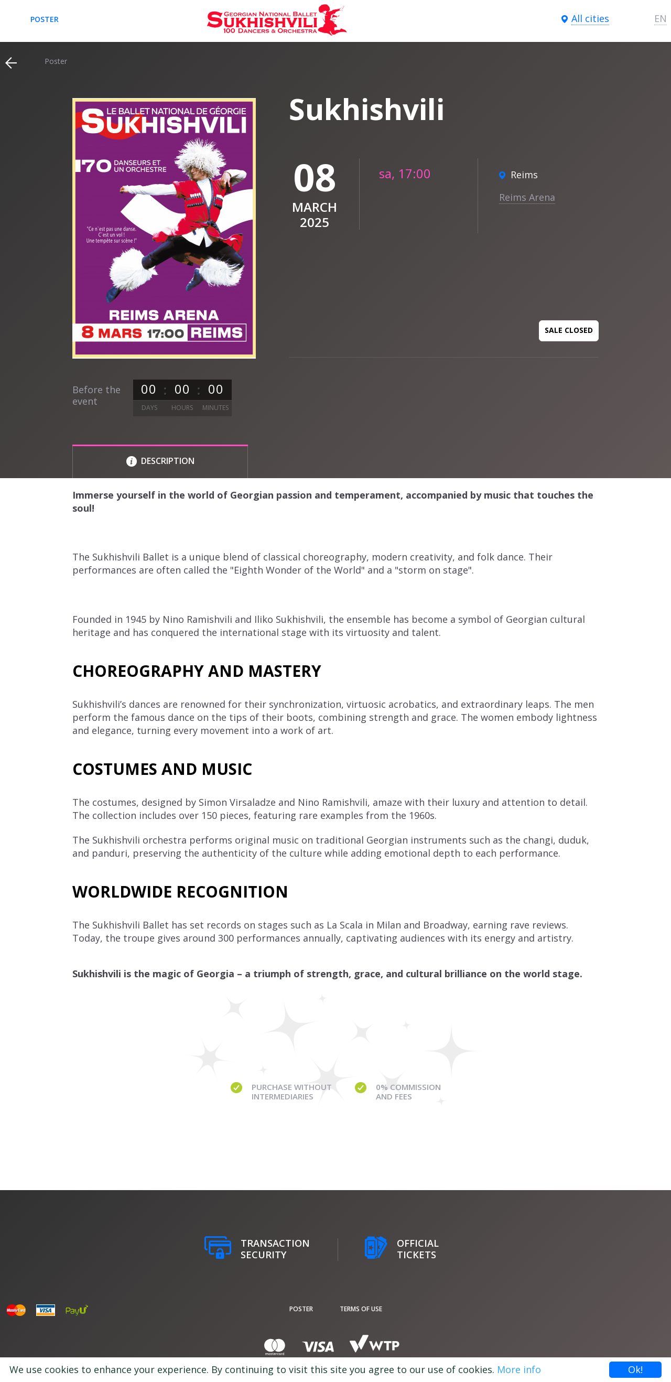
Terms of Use (361, 1308)
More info (519, 1369)
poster (44, 19)
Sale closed (569, 330)
